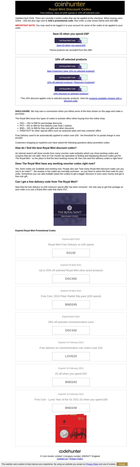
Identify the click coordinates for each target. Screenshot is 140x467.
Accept (122, 464)
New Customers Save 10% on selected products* (71, 69)
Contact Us (62, 458)
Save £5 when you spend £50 (71, 44)
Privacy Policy (76, 458)
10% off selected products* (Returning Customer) (71, 81)
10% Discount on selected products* (70, 92)
